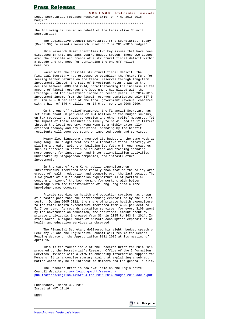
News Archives (44, 312)
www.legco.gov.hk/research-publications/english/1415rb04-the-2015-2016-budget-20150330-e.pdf (93, 273)
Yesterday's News (68, 312)
